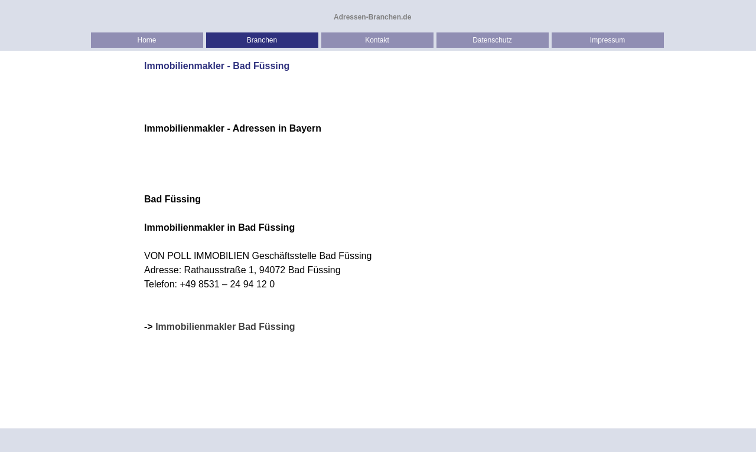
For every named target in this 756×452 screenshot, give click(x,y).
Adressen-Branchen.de (372, 17)
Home (146, 40)
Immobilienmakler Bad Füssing (225, 327)
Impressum (607, 40)
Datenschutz (492, 40)
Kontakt (377, 40)
